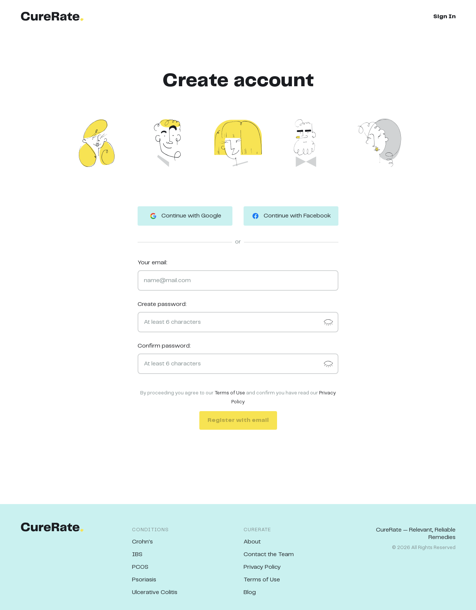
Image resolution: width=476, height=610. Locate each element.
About (252, 542)
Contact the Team (269, 554)
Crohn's (142, 542)
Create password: (162, 304)
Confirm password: (164, 346)
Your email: (152, 262)
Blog (250, 592)
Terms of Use (230, 393)
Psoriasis (144, 579)
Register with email (238, 420)
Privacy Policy (262, 567)
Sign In (444, 16)
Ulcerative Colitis (154, 592)
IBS (137, 554)
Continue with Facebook (291, 216)
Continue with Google (185, 216)
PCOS (140, 567)
